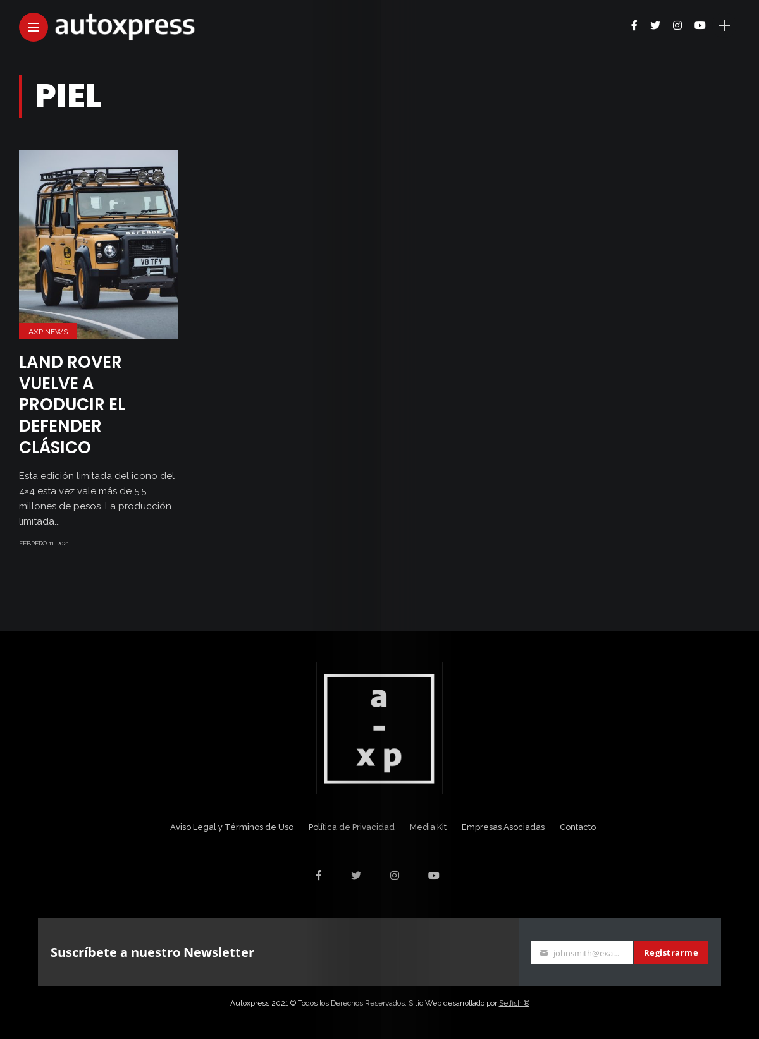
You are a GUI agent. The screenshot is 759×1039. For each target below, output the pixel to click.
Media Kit (428, 827)
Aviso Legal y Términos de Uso (231, 827)
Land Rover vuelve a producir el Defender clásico (72, 405)
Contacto (578, 827)
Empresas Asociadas (503, 827)
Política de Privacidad (352, 827)
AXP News (48, 331)
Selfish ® (514, 1003)
